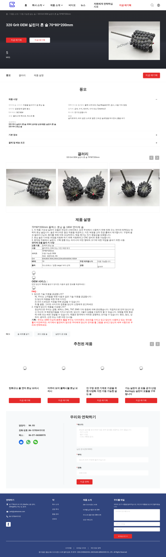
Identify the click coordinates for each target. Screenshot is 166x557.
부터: (80, 455)
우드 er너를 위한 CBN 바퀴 (92, 515)
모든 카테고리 (88, 520)
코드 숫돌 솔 (42, 334)
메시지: (81, 424)
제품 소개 (14, 14)
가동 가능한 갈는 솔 (28, 14)
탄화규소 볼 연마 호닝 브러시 (24, 388)
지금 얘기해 (16, 40)
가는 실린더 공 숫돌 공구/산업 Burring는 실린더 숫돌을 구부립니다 (140, 391)
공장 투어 (55, 509)
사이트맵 (68, 548)
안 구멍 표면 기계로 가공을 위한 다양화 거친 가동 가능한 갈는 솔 (101, 391)
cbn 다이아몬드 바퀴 (90, 505)
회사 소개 (55, 504)
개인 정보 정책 (96, 548)
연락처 (54, 519)
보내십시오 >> (123, 536)
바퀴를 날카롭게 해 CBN (91, 510)
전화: (80, 468)
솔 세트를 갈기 (23, 334)
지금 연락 (84, 481)
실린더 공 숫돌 (61, 334)
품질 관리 (55, 514)
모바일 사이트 (81, 548)
